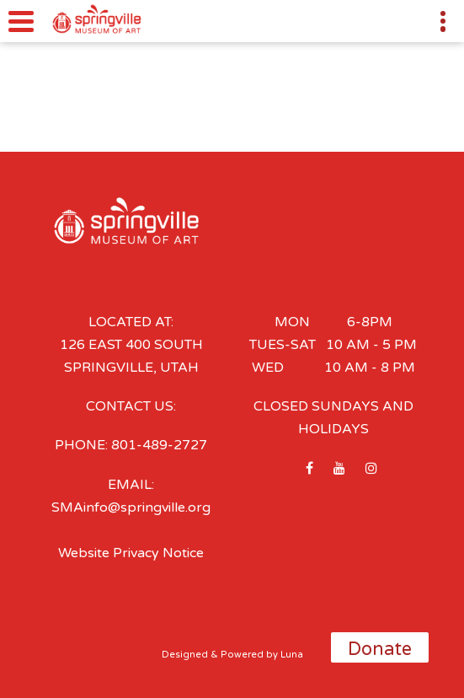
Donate (380, 649)
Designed (185, 654)
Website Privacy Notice (131, 553)
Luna (291, 654)
